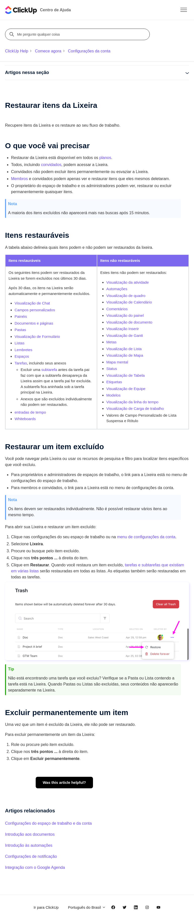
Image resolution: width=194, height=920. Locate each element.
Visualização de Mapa (124, 355)
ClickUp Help (16, 51)
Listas (19, 343)
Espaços (22, 356)
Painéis (21, 316)
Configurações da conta (89, 51)
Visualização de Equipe (126, 389)
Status (111, 368)
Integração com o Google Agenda (35, 867)
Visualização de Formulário (37, 336)
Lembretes (23, 350)
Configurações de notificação (31, 856)
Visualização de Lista (124, 349)
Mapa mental (117, 362)
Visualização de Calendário (129, 302)
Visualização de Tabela (125, 375)
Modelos (113, 395)
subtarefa (49, 369)
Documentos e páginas (34, 323)
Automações (116, 289)
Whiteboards (25, 419)
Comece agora (48, 51)
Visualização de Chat (32, 303)
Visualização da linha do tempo (132, 402)
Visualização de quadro (126, 295)
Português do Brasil (87, 907)
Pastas (20, 330)
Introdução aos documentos (30, 834)
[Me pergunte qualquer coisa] (78, 34)
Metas (111, 342)
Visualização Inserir (122, 329)
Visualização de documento (129, 322)
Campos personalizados (35, 310)
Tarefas (21, 363)
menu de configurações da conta (146, 537)
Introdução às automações (29, 845)
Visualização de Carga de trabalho (135, 408)
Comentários (117, 309)
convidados (51, 165)
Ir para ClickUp (46, 907)
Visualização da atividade (127, 282)
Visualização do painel (125, 315)
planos (105, 158)
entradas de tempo (30, 412)
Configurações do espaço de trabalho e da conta (48, 823)
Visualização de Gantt (124, 335)
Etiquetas (114, 382)
